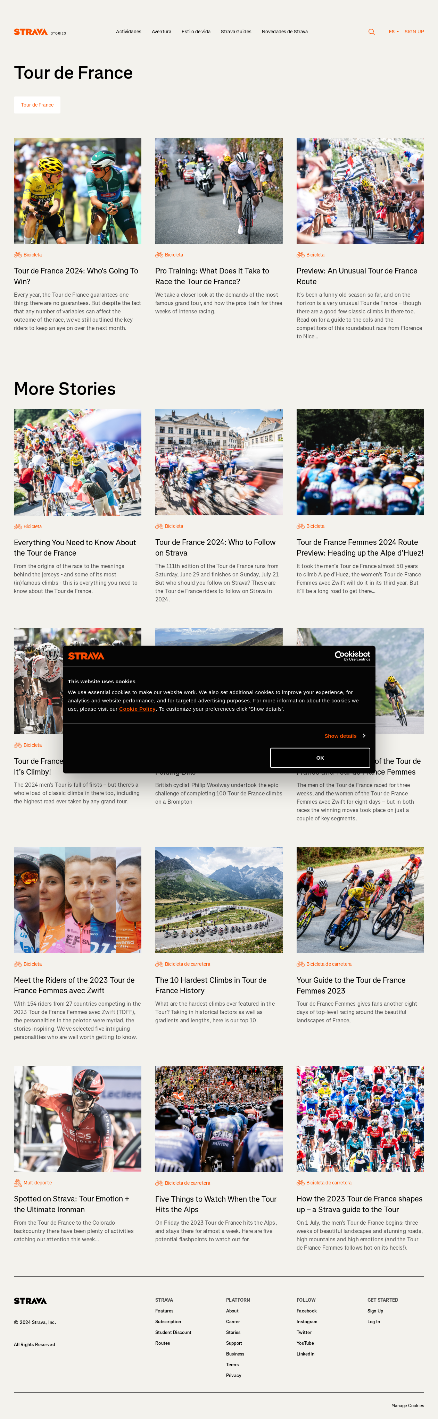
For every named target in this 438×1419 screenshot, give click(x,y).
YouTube (305, 1343)
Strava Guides (236, 31)
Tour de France (37, 105)
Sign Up (375, 1311)
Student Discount (173, 1332)
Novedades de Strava (285, 31)
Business (235, 1354)
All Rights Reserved (34, 1345)
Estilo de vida (196, 31)
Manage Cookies (407, 1406)
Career (233, 1322)
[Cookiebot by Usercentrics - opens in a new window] (339, 656)
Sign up (414, 31)
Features (164, 1311)
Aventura (161, 31)
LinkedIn (305, 1354)
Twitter (304, 1332)
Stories (233, 1332)
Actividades (128, 31)
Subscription (168, 1322)
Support (234, 1343)
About (232, 1311)
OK (320, 758)
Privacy (234, 1375)
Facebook (307, 1311)
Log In (373, 1322)
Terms (232, 1365)
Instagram (307, 1322)
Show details (340, 735)
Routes (162, 1343)
